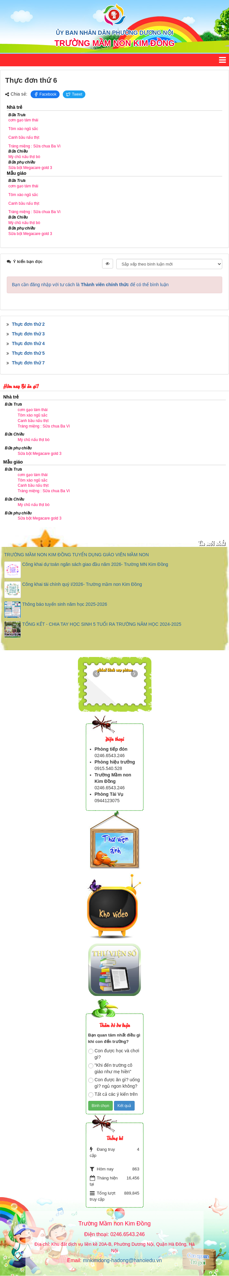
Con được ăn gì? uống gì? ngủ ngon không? (114, 1083)
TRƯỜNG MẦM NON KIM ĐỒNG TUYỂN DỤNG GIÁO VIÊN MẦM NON (76, 554)
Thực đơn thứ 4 (28, 343)
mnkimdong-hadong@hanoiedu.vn (122, 1260)
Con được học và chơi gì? (113, 1054)
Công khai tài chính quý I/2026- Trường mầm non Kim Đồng (82, 584)
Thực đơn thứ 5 (28, 353)
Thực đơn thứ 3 (28, 333)
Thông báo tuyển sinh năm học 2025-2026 (64, 604)
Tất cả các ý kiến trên (113, 1094)
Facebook (45, 94)
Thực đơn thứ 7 (28, 362)
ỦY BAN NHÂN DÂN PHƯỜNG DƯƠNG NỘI (114, 33)
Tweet (74, 94)
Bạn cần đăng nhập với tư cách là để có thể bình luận (90, 284)
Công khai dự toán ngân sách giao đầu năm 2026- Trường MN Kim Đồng (95, 564)
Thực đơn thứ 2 (28, 324)
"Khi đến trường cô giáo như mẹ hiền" (110, 1068)
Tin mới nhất (211, 543)
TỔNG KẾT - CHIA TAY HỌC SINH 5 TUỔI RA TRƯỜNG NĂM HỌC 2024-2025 (101, 624)
